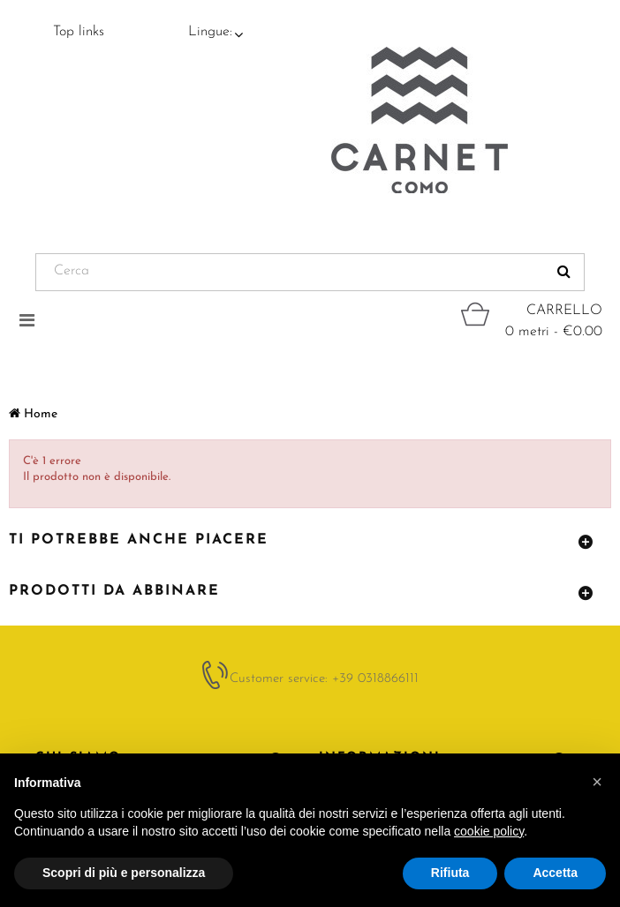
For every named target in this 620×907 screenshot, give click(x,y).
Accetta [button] (555, 873)
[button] (597, 782)
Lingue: (210, 32)
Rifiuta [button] (450, 873)
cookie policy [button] (489, 831)
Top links (78, 32)
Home (33, 414)
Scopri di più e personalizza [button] (123, 873)
